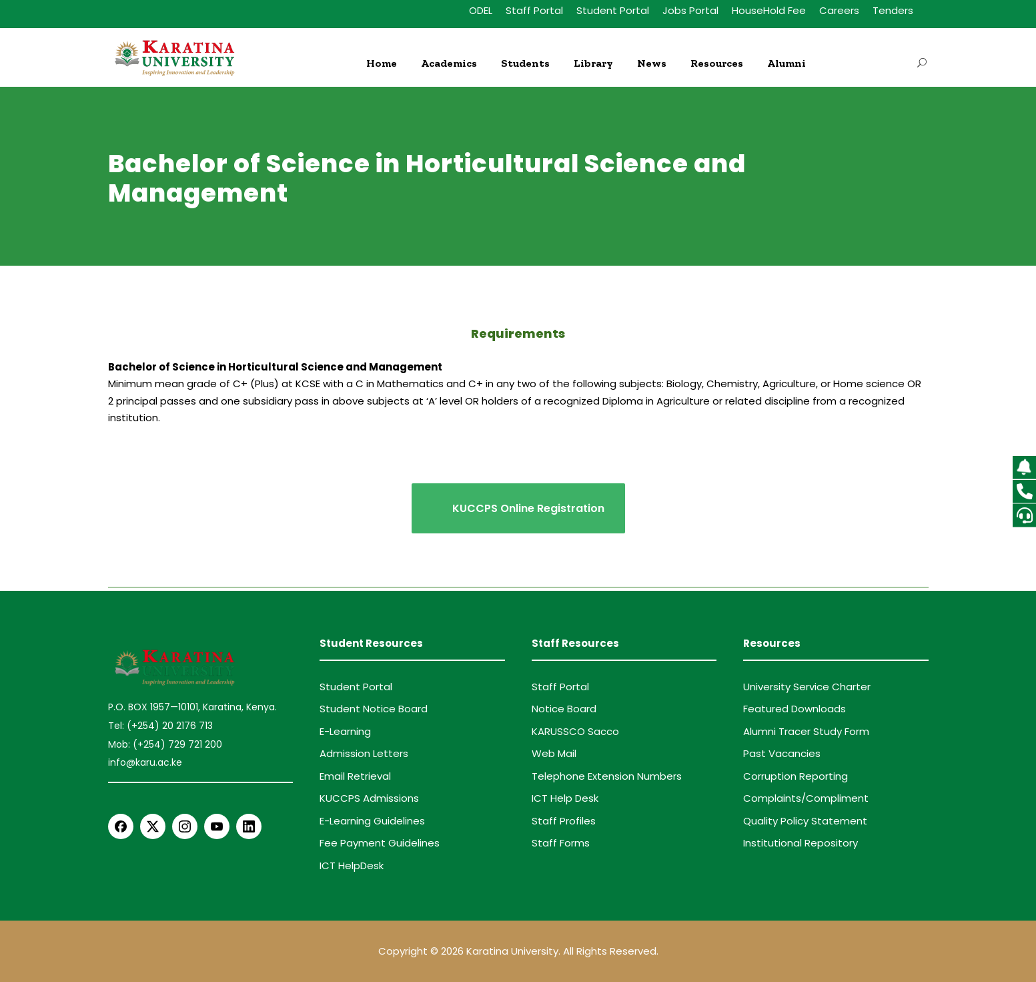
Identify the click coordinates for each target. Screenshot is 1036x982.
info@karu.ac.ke (145, 762)
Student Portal (612, 10)
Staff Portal (534, 10)
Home (381, 63)
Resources (716, 63)
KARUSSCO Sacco (575, 731)
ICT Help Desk (565, 798)
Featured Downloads (794, 709)
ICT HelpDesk (352, 865)
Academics (449, 63)
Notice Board (564, 709)
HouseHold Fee (769, 10)
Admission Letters (364, 753)
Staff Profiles (564, 821)
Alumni (786, 63)
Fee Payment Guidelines (380, 843)
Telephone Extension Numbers (607, 776)
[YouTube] (216, 826)
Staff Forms (561, 843)
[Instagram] (184, 826)
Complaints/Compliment (806, 798)
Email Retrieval (355, 776)
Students (525, 63)
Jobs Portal (690, 10)
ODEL (480, 10)
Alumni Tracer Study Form (806, 731)
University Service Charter (807, 687)
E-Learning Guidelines (372, 821)
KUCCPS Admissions (369, 798)
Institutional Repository (800, 843)
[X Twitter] (152, 826)
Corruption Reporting (795, 776)
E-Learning (345, 731)
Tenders (893, 10)
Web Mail (554, 753)
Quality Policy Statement (805, 821)
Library (593, 63)
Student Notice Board (374, 709)
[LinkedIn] (249, 826)
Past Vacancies (782, 753)
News (651, 63)
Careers (839, 10)
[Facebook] (120, 826)
